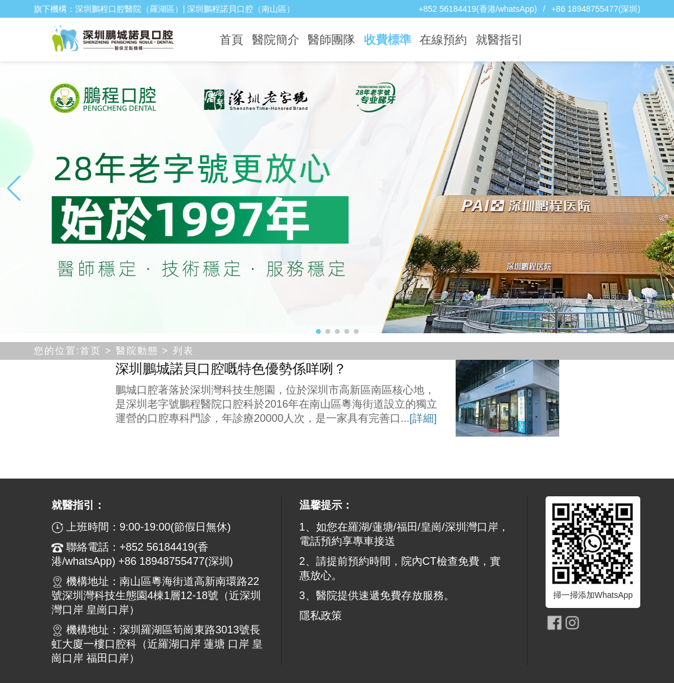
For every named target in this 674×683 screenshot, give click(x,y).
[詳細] (423, 418)
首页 (90, 351)
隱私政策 (320, 616)
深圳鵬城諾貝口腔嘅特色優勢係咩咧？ (231, 368)
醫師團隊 (331, 39)
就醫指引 (499, 39)
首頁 (231, 39)
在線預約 (443, 39)
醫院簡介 (275, 39)
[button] (318, 331)
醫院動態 (137, 351)
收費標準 (387, 39)
